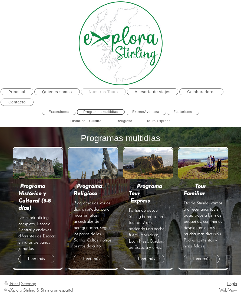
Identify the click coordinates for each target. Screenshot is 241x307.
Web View (228, 290)
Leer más (36, 258)
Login (232, 284)
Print (11, 284)
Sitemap (28, 284)
